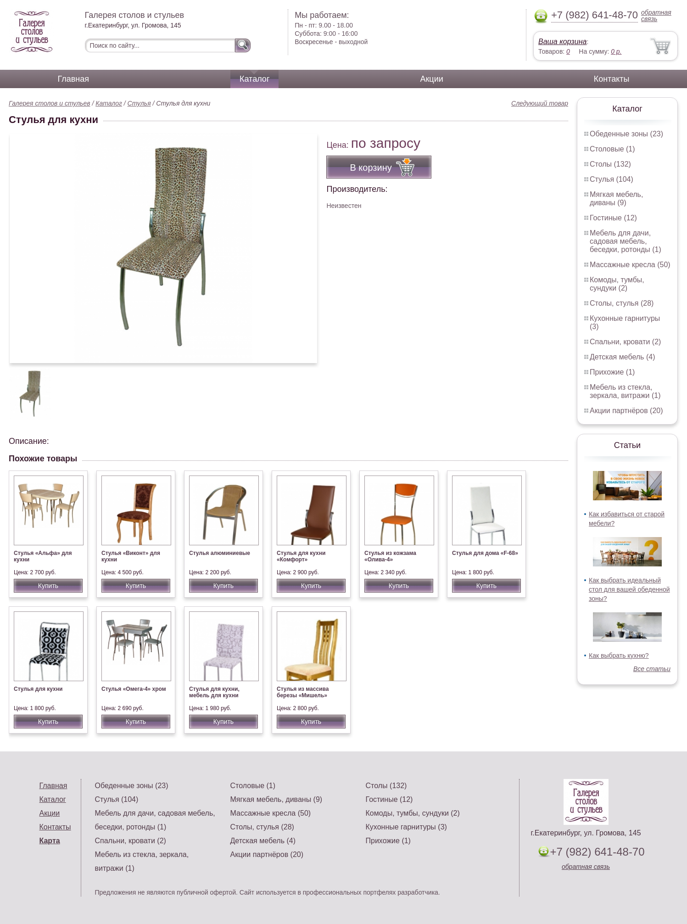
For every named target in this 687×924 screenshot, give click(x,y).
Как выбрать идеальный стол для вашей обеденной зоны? (629, 589)
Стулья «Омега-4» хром (133, 689)
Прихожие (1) (612, 372)
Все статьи (651, 668)
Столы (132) (610, 164)
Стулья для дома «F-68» (485, 553)
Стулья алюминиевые (219, 553)
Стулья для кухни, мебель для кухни (214, 692)
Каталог (254, 79)
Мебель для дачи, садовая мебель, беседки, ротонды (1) (625, 241)
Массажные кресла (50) (630, 265)
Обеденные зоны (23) (626, 134)
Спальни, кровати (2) (625, 342)
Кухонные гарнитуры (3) (406, 827)
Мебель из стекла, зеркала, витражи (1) (625, 391)
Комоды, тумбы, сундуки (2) (617, 284)
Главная (73, 79)
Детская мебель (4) (622, 357)
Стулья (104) (611, 179)
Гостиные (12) (613, 218)
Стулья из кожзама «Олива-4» (390, 556)
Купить (48, 585)
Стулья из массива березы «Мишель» (303, 692)
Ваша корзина (562, 41)
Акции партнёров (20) (626, 410)
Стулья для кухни (38, 689)
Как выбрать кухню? (619, 655)
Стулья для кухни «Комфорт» (301, 556)
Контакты (612, 79)
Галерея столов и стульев (49, 103)
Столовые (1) (612, 149)
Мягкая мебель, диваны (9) (616, 198)
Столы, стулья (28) (621, 303)
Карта (49, 841)
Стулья (139, 103)
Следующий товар (539, 103)
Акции (431, 79)
